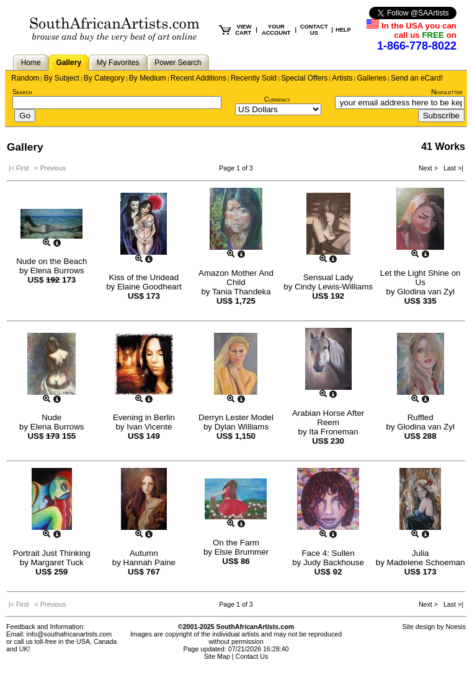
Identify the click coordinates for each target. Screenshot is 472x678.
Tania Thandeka (241, 291)
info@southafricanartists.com (69, 634)
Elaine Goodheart (149, 286)
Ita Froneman (333, 431)
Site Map (217, 656)
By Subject (61, 78)
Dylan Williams (242, 426)
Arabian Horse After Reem (328, 417)
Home (31, 62)
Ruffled (420, 417)
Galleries (371, 78)
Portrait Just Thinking (52, 553)
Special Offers (304, 78)
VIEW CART (243, 30)
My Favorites (118, 62)
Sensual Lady (328, 277)
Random (25, 78)
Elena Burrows (57, 270)
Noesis (455, 626)
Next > (429, 168)
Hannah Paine (149, 562)
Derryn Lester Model (236, 417)
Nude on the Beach (51, 261)
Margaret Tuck (57, 562)
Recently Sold (254, 78)
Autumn (144, 553)
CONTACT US (314, 30)
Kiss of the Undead (144, 277)
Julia (420, 553)
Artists (342, 78)
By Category (104, 78)
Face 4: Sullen (327, 553)
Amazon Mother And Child (236, 277)
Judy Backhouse (333, 562)
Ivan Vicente (149, 426)
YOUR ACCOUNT (276, 30)
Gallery (68, 62)
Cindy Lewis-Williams (334, 286)
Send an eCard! (417, 78)
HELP (343, 30)
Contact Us (252, 656)
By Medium (147, 78)
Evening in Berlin (144, 417)
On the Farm (236, 542)
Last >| (451, 168)
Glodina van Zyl (426, 291)
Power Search (177, 62)
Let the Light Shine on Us (420, 277)
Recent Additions (198, 78)
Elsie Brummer (242, 552)
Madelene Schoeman (426, 562)
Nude (51, 417)
